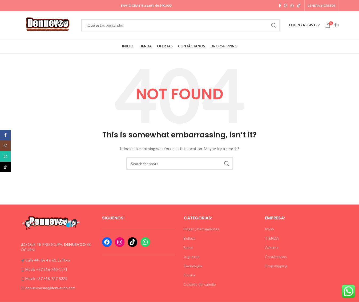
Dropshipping (276, 266)
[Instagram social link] (286, 5)
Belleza (189, 238)
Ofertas (271, 247)
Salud (188, 247)
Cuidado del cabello (200, 284)
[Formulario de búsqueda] (180, 25)
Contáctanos (276, 256)
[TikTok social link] (298, 5)
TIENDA (272, 238)
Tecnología (193, 266)
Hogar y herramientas (201, 229)
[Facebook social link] (280, 5)
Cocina (189, 275)
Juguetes (191, 256)
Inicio (269, 229)
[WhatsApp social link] (292, 5)
